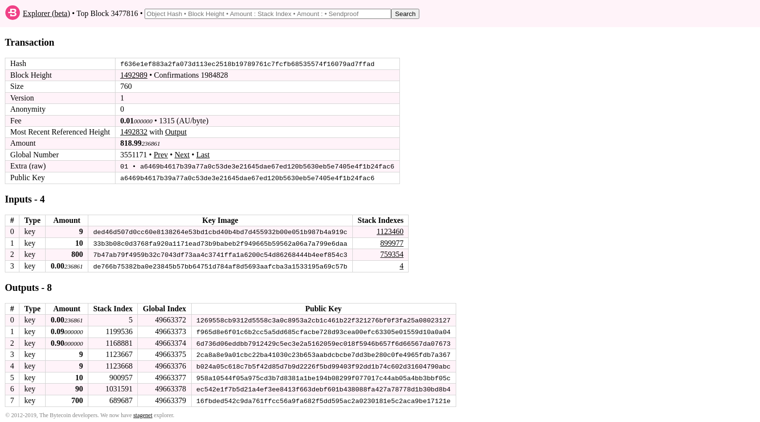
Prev (161, 155)
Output (175, 132)
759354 (391, 254)
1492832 (134, 132)
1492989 (134, 75)
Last (203, 155)
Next (182, 155)
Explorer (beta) (46, 13)
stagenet (142, 412)
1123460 (390, 231)
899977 (391, 242)
